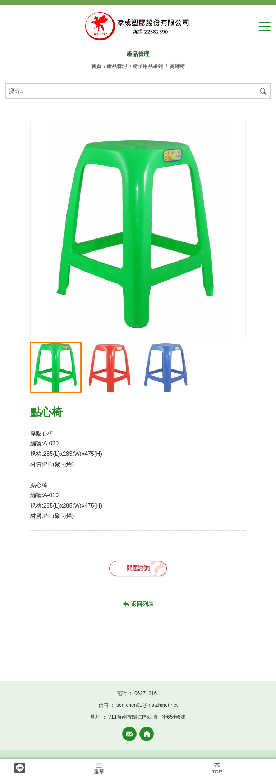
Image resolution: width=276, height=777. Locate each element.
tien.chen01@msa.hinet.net (147, 705)
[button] (237, 323)
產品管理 (117, 66)
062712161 (147, 693)
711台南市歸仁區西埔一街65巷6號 (147, 717)
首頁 (97, 66)
